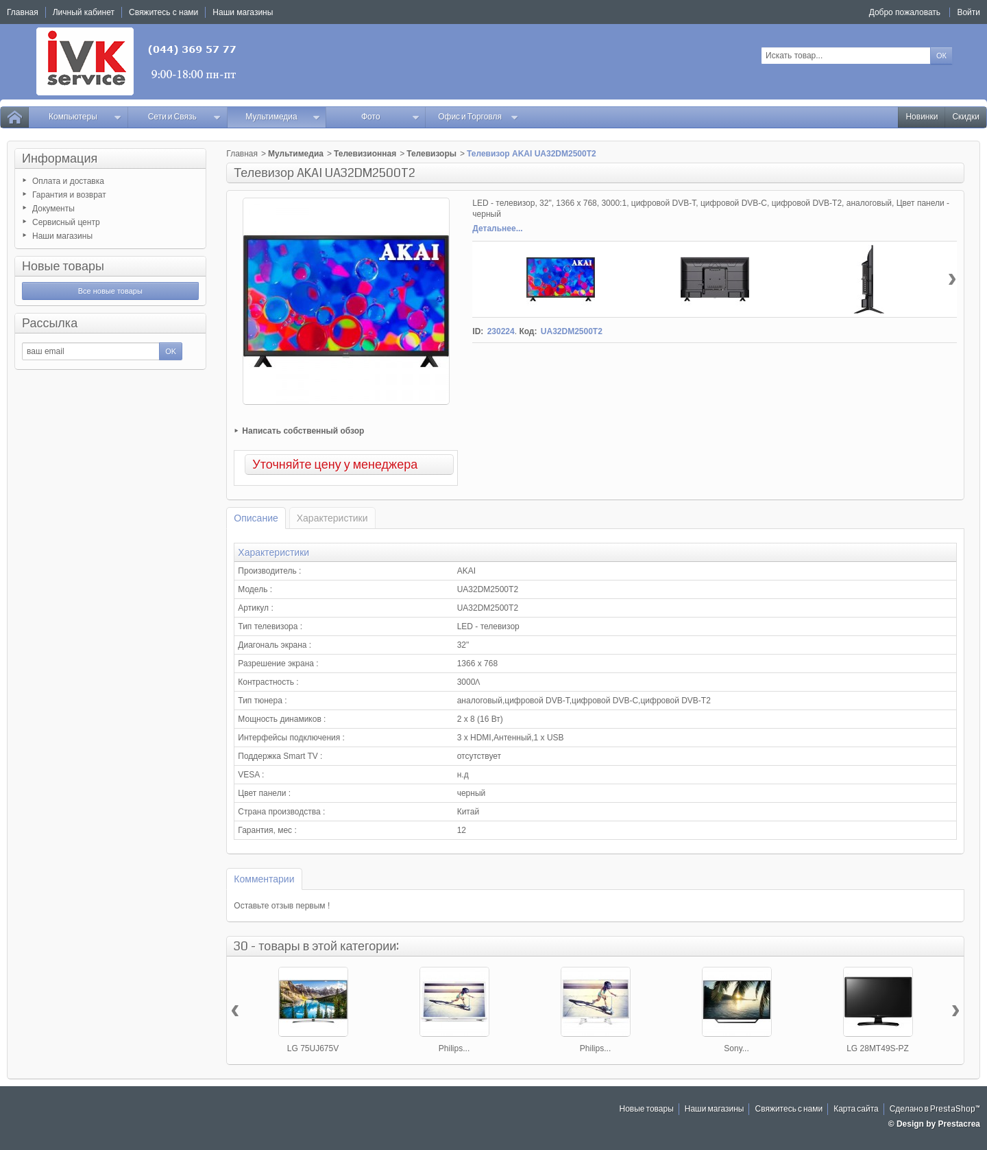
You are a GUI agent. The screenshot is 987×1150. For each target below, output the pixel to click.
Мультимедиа (282, 117)
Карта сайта (856, 1109)
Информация (59, 158)
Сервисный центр (66, 222)
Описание (256, 518)
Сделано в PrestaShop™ (935, 1109)
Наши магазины (62, 236)
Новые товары (63, 266)
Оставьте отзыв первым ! (282, 906)
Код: (528, 331)
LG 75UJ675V (313, 1048)
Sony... (736, 1048)
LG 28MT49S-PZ (877, 1048)
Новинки (921, 117)
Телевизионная (365, 154)
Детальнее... (497, 228)
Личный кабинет (83, 12)
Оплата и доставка (68, 181)
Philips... (454, 1048)
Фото (390, 117)
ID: (477, 331)
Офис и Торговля (478, 117)
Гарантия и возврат (69, 195)
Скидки (965, 117)
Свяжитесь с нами (788, 1109)
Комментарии (264, 879)
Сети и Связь (184, 117)
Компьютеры (85, 117)
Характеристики (332, 518)
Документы (53, 208)
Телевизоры (431, 154)
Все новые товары (110, 291)
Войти (968, 12)
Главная (242, 154)
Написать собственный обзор (303, 431)
